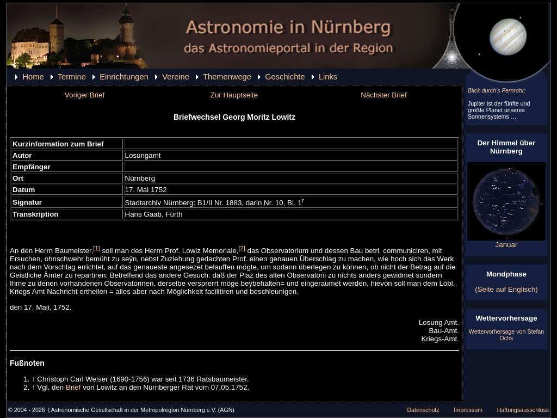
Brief (73, 387)
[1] (96, 248)
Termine (72, 76)
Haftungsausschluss (523, 410)
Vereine (175, 76)
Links (328, 76)
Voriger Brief (84, 95)
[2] (242, 248)
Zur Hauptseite (234, 95)
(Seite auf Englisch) (506, 289)
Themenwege (227, 76)
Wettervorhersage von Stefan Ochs (506, 334)
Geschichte (285, 76)
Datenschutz (423, 410)
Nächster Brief (383, 95)
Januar (506, 241)
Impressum (468, 410)
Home (33, 76)
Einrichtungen (124, 76)
